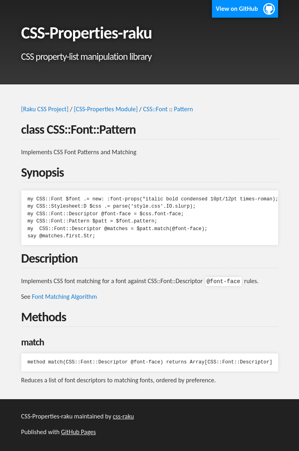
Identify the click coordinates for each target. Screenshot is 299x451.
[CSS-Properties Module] (106, 109)
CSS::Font (155, 109)
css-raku (123, 416)
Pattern (183, 109)
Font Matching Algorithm (64, 296)
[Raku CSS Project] (45, 109)
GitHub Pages (78, 432)
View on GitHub (237, 8)
